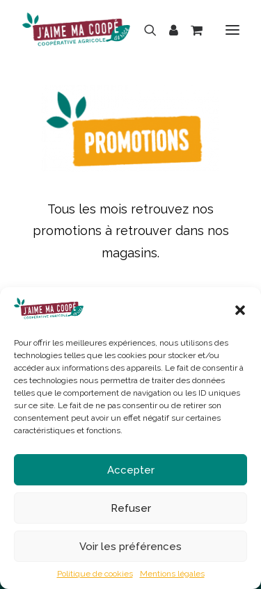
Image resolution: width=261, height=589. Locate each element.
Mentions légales (172, 574)
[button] (240, 310)
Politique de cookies (95, 574)
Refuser (131, 508)
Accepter (131, 470)
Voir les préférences (130, 546)
